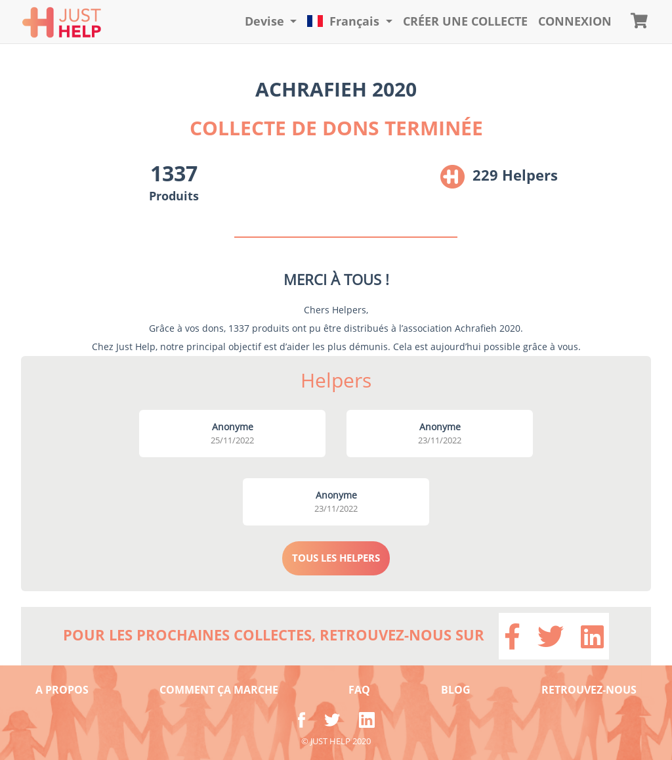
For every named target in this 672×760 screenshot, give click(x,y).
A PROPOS (62, 689)
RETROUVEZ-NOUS (589, 689)
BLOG (456, 689)
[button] (271, 21)
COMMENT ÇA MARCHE (218, 689)
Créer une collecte (465, 21)
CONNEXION (575, 21)
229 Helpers (515, 175)
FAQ (359, 689)
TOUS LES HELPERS (336, 557)
